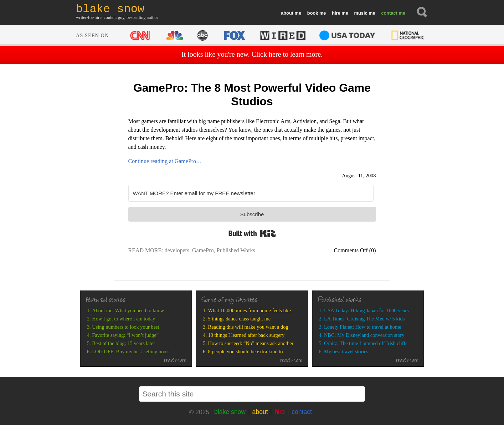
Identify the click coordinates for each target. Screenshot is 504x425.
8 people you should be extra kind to (245, 351)
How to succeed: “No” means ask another (251, 343)
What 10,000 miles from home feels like (249, 310)
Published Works (235, 250)
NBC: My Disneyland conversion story (364, 335)
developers (177, 250)
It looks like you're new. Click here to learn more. (252, 54)
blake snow (230, 411)
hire (336, 13)
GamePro (203, 250)
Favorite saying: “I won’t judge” (125, 335)
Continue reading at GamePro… (165, 161)
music (360, 13)
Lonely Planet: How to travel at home (362, 327)
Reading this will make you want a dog (248, 327)
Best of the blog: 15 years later (123, 343)
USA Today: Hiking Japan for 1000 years (366, 310)
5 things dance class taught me (239, 319)
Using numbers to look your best (125, 327)
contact (389, 13)
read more (175, 360)
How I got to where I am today (123, 319)
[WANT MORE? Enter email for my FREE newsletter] (251, 193)
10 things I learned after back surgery (246, 335)
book (312, 13)
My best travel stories (346, 351)
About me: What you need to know (128, 310)
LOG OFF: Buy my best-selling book (130, 351)
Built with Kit (252, 233)
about (287, 13)
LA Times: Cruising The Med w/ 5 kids (364, 319)
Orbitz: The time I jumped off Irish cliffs (365, 343)
